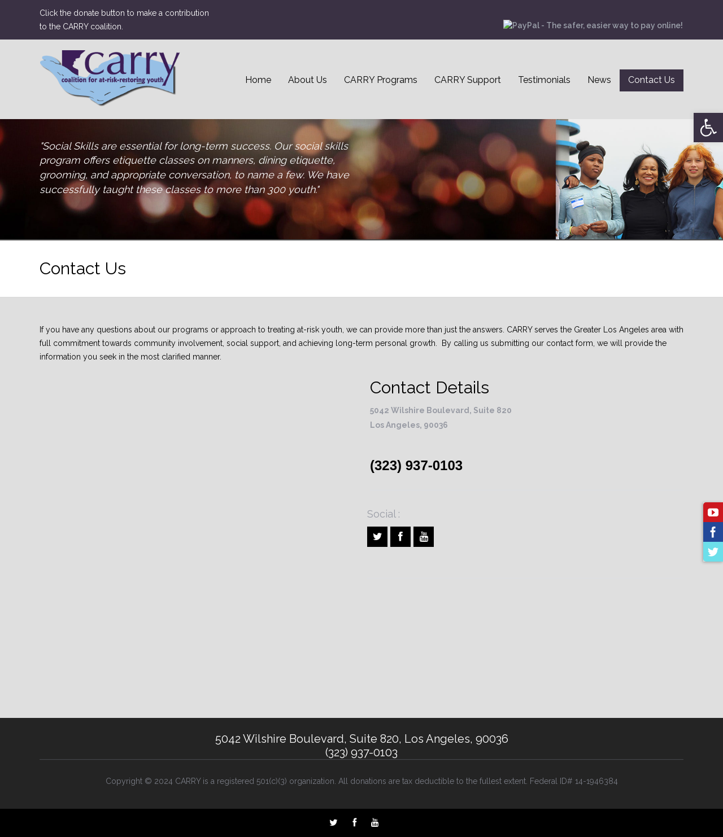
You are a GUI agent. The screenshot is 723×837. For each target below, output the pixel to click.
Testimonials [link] (544, 80)
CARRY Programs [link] (380, 80)
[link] (708, 127)
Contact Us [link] (651, 80)
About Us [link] (307, 80)
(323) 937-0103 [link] (416, 465)
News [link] (599, 80)
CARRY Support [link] (467, 80)
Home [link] (258, 80)
